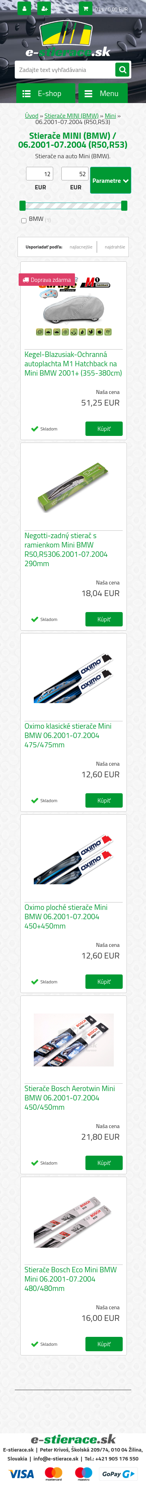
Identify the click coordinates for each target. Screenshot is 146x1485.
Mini (110, 115)
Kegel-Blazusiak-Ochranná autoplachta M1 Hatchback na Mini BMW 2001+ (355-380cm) (73, 364)
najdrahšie (115, 246)
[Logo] (68, 38)
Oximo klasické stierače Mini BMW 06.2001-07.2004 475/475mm (67, 735)
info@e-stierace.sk (55, 1458)
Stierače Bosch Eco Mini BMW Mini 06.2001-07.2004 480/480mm (70, 1279)
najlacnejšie (81, 246)
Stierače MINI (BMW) (72, 115)
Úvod (31, 115)
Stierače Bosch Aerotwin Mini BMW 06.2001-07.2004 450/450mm (69, 1098)
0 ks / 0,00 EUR (111, 9)
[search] (122, 70)
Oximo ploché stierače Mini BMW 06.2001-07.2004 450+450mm (66, 917)
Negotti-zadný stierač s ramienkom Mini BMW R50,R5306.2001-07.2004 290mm (66, 549)
